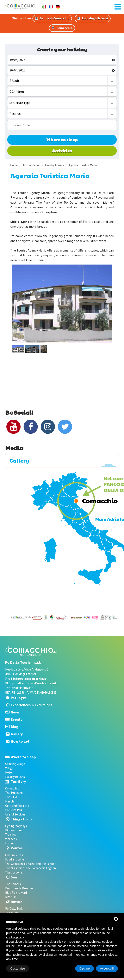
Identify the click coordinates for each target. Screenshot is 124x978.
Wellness (11, 839)
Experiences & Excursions (31, 705)
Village (9, 768)
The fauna (11, 913)
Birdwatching (14, 830)
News (15, 712)
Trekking (10, 835)
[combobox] (62, 81)
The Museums (14, 793)
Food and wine (14, 859)
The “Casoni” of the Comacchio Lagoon (30, 868)
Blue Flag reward (16, 893)
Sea (14, 877)
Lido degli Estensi (92, 18)
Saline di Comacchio (52, 18)
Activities (62, 151)
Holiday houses (15, 777)
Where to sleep (62, 139)
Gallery (17, 734)
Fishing (9, 843)
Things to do (21, 819)
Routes (17, 848)
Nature (16, 901)
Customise (17, 968)
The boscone (13, 872)
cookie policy (15, 937)
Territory (18, 781)
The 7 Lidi (11, 797)
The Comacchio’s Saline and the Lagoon (30, 864)
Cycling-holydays (16, 826)
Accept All (107, 968)
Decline (84, 968)
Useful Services (15, 814)
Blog (14, 726)
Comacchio (62, 28)
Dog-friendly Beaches (19, 888)
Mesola (9, 801)
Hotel (8, 772)
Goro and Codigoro (17, 806)
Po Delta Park (14, 810)
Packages (18, 697)
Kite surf (11, 897)
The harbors (13, 884)
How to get (20, 741)
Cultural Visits (14, 855)
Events (16, 719)
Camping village (15, 764)
